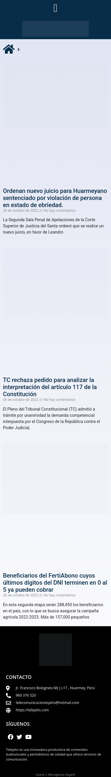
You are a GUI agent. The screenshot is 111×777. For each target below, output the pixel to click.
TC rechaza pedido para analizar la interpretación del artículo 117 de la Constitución (50, 387)
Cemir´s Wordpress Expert (55, 774)
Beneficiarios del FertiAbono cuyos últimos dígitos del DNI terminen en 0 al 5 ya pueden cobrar (55, 582)
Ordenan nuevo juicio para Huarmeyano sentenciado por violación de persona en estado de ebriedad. (55, 198)
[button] (55, 8)
